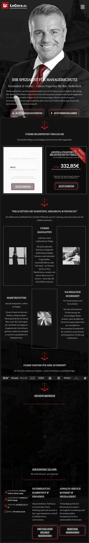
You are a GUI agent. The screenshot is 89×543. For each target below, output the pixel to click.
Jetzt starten (22, 186)
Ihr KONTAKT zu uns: (44, 469)
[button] (82, 6)
